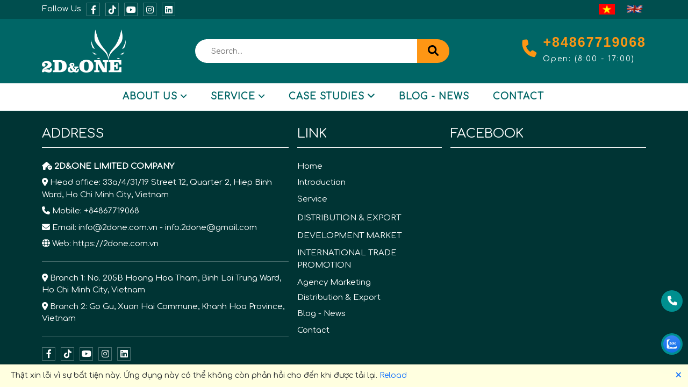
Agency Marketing (334, 282)
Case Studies (332, 96)
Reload (393, 375)
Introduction (321, 182)
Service (238, 96)
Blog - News (434, 96)
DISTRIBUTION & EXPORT (349, 218)
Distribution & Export (339, 297)
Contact (518, 96)
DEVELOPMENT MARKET (349, 235)
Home (309, 166)
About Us (155, 96)
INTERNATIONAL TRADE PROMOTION (347, 259)
